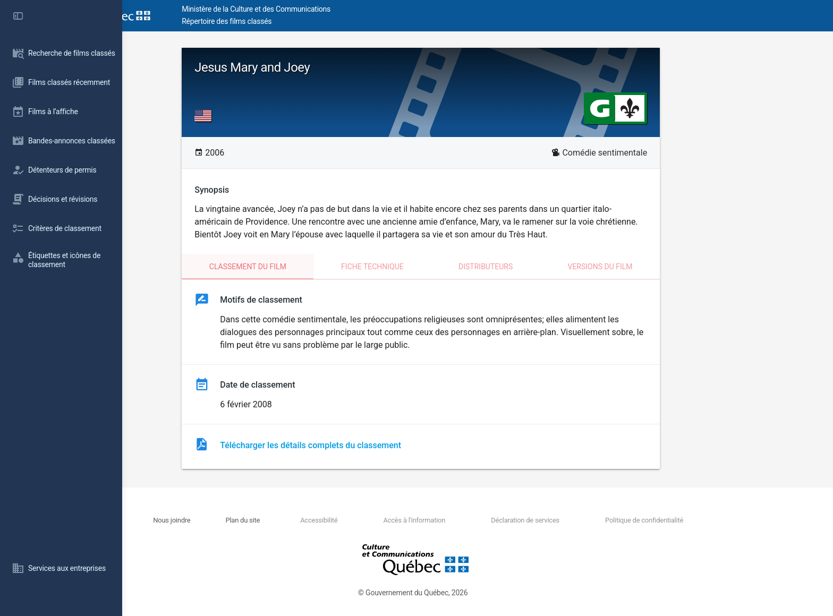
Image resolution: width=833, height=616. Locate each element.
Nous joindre (229, 520)
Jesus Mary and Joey (309, 67)
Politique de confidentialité (700, 520)
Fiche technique (429, 266)
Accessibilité (375, 520)
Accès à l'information (471, 520)
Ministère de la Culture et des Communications (313, 9)
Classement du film (304, 266)
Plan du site (300, 520)
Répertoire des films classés (284, 21)
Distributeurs (542, 266)
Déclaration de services (582, 520)
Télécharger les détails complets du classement (367, 445)
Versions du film (656, 266)
